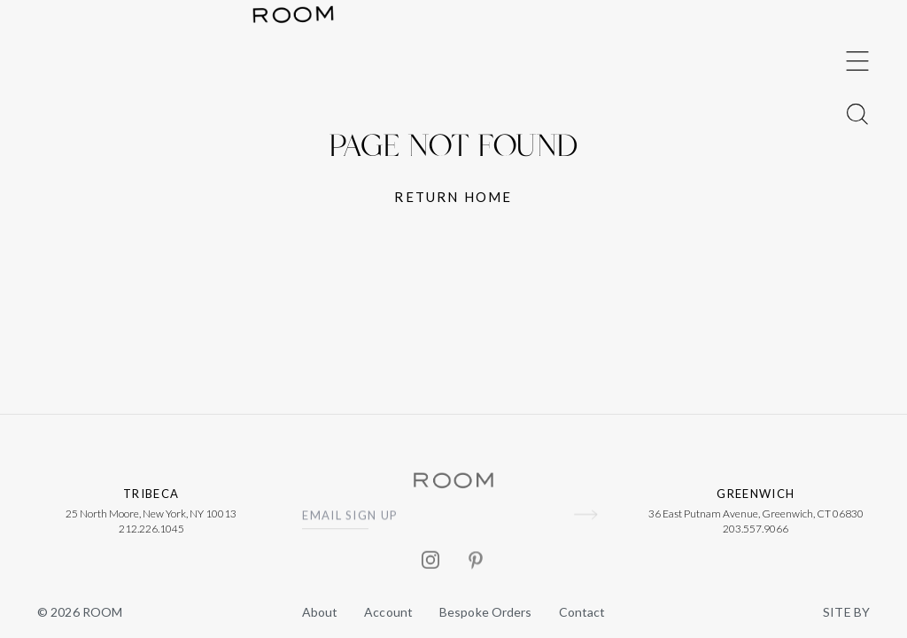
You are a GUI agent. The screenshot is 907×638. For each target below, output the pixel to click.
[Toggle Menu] (857, 292)
